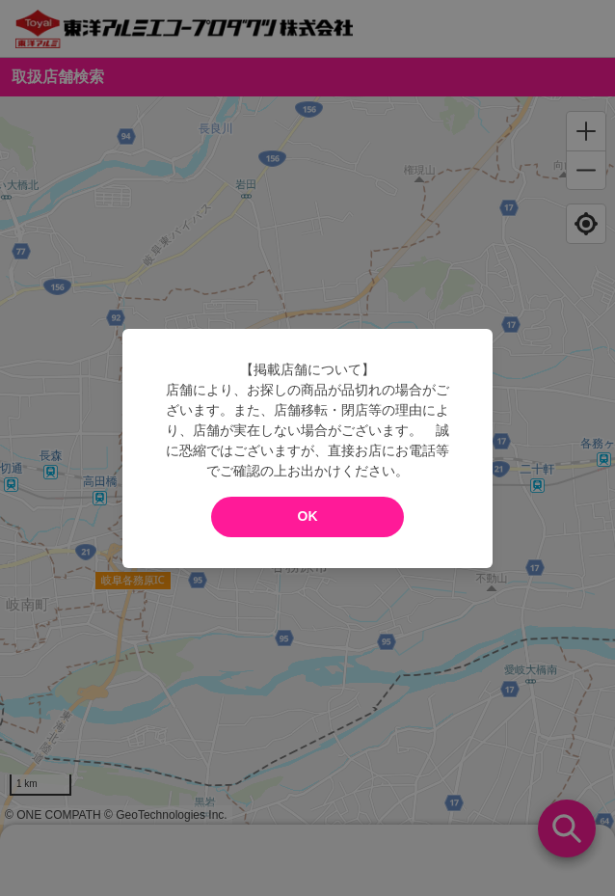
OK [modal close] (308, 516)
